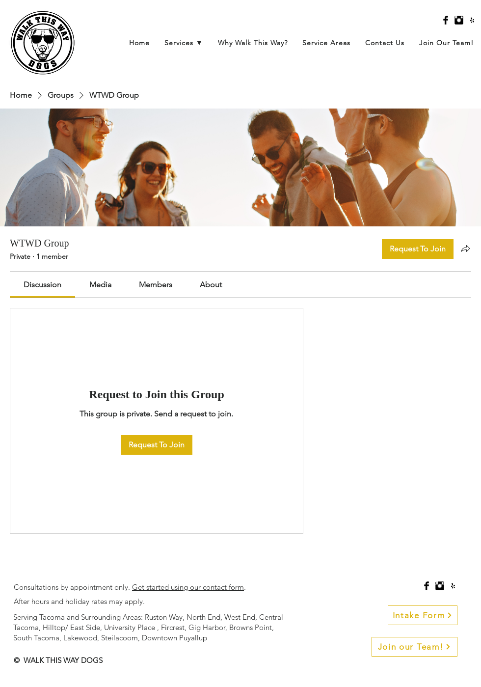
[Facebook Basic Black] (445, 20)
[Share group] (465, 248)
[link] (42, 284)
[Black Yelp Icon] (472, 20)
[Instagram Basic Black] (458, 20)
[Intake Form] (422, 615)
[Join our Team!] (414, 647)
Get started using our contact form (188, 587)
